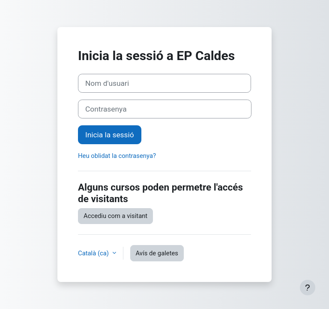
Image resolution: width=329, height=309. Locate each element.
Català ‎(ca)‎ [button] (94, 253)
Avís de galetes (157, 253)
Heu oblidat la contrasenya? (117, 156)
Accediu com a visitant (115, 216)
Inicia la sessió (109, 134)
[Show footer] (307, 287)
